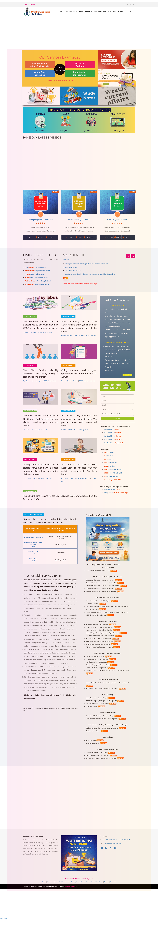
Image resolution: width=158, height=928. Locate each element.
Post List (109, 459)
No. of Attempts (36, 383)
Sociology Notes (83, 433)
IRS (36, 433)
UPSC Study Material (38, 281)
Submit (117, 418)
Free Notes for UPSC (35, 267)
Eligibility (30, 367)
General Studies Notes (68, 433)
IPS (28, 433)
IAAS (40, 433)
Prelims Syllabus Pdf (113, 469)
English (81, 337)
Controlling (69, 274)
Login (25, 4)
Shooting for (80, 73)
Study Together (88, 884)
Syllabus (109, 452)
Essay (75, 337)
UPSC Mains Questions (87, 383)
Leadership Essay (112, 489)
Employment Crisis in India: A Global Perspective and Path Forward (117, 363)
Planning (68, 267)
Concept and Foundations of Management (81, 264)
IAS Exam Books (68, 463)
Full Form (108, 456)
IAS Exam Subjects (68, 316)
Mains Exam (40, 73)
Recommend (69, 884)
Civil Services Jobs (30, 413)
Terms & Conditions (97, 888)
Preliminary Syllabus (29, 337)
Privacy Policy (85, 888)
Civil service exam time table (34, 520)
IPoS (45, 433)
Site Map (113, 888)
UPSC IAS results (30, 496)
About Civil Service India (63, 888)
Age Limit (26, 383)
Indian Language (91, 337)
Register (32, 4)
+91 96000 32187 (112, 846)
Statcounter (3, 924)
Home (44, 888)
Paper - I (66, 259)
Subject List (110, 462)
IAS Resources (60, 69)
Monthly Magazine (45, 484)
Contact (106, 888)
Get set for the (40, 64)
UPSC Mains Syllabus (45, 337)
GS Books (64, 484)
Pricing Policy (75, 888)
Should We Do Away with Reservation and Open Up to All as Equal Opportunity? (117, 350)
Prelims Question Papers (69, 383)
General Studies (66, 337)
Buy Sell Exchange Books (80, 484)
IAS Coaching (118, 11)
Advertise (78, 884)
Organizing (69, 271)
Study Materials (68, 413)
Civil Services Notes (100, 11)
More (65, 278)
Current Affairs (30, 463)
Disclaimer (50, 888)
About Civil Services (64, 11)
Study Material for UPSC (37, 270)
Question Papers (68, 367)
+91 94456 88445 (124, 846)
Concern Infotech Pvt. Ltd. (72, 892)
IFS (32, 433)
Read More (127, 375)
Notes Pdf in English (113, 473)
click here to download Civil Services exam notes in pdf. (80, 284)
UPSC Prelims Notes (34, 274)
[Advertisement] (79, 35)
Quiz (24, 484)
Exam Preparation (111, 476)
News (29, 484)
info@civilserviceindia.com (113, 849)
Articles (35, 484)
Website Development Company (55, 892)
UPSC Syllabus (30, 316)
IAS (24, 433)
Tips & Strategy (82, 11)
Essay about (116, 493)
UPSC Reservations (49, 383)
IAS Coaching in (111, 429)
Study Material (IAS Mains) (36, 277)
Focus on (80, 64)
